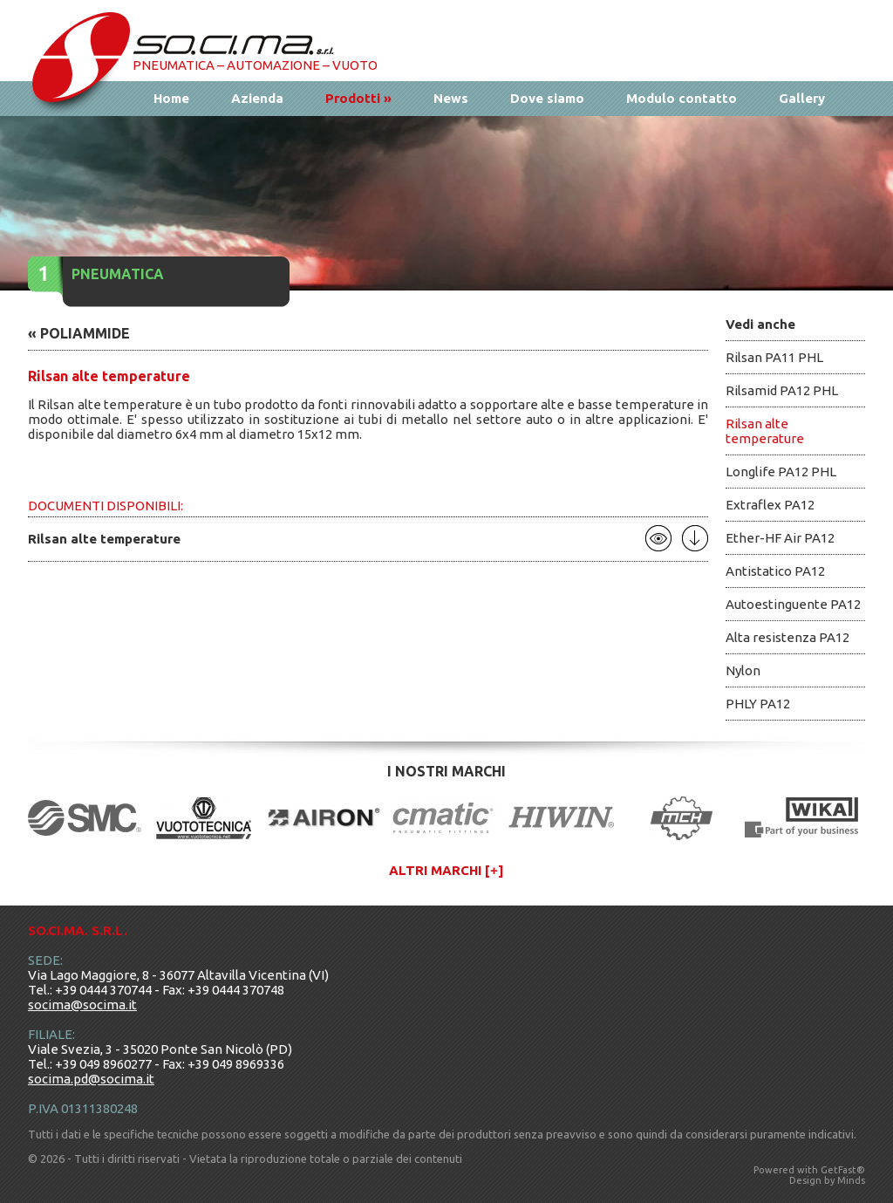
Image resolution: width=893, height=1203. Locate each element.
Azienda (257, 98)
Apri (658, 538)
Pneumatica (118, 274)
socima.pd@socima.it (91, 1078)
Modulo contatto (681, 98)
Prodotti (358, 98)
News (450, 98)
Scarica (695, 538)
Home (171, 98)
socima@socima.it (82, 1004)
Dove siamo (547, 98)
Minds (851, 1180)
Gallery (802, 98)
